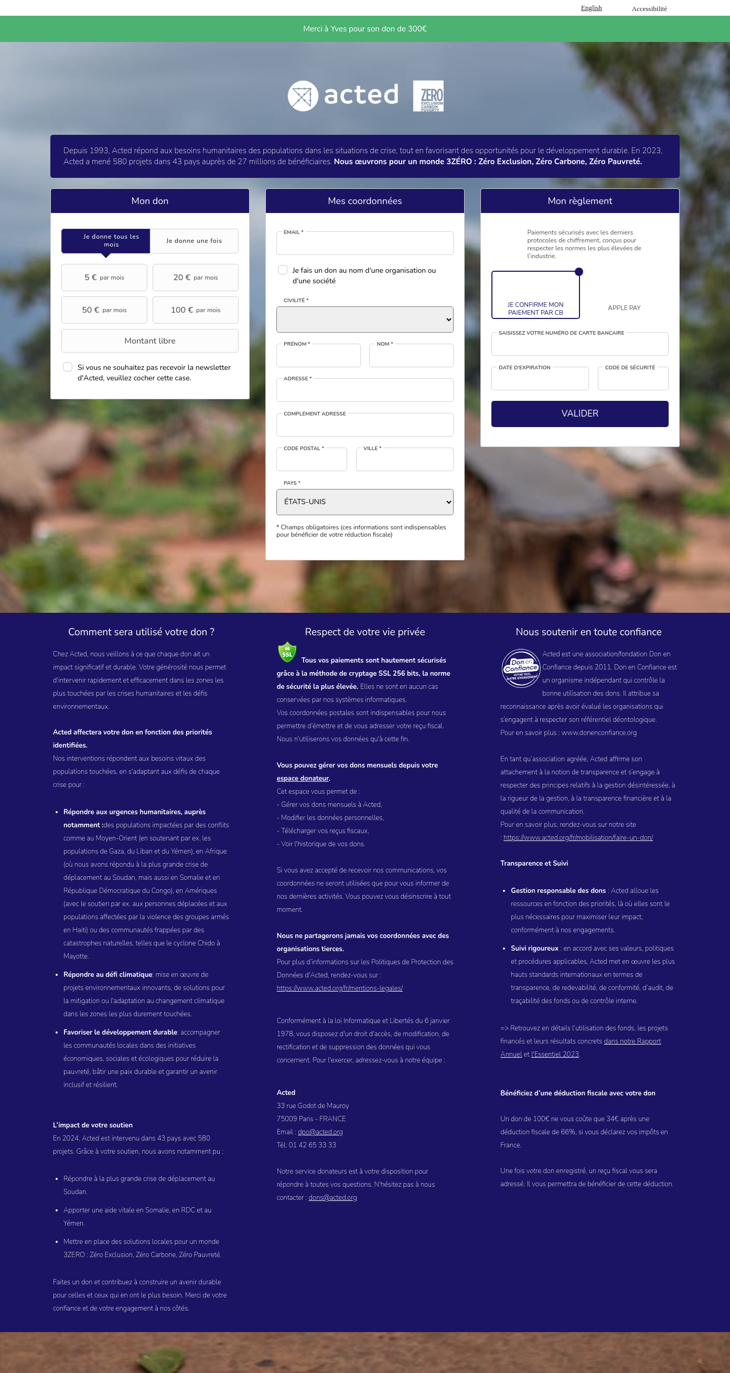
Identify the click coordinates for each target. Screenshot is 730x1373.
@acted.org (340, 1197)
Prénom (297, 344)
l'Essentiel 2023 (555, 1054)
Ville (372, 448)
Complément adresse (315, 414)
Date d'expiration (525, 368)
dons (316, 1197)
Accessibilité (649, 9)
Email (294, 232)
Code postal (304, 448)
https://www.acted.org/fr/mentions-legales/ (340, 988)
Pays (292, 483)
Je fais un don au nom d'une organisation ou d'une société (364, 275)
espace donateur (303, 778)
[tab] (105, 241)
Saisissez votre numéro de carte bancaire (561, 333)
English (591, 8)
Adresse (298, 379)
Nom (385, 344)
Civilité (296, 300)
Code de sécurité (630, 368)
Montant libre (120, 341)
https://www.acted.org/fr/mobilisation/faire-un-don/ (578, 838)
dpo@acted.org (320, 1132)
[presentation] (105, 241)
